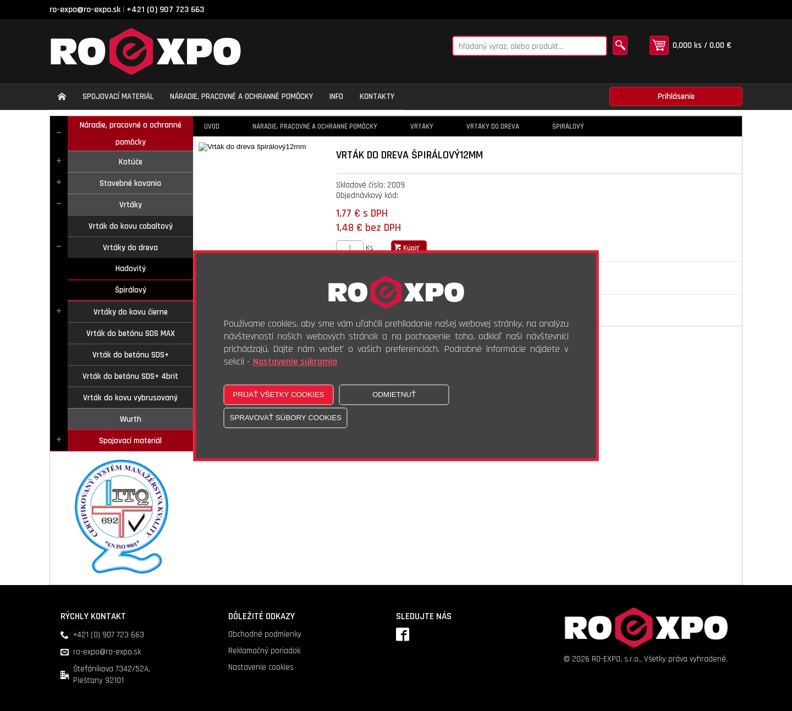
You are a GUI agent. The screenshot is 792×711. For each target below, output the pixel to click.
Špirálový (130, 290)
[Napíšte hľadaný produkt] (529, 46)
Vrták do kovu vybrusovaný (130, 398)
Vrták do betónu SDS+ (130, 355)
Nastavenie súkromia (295, 361)
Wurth (130, 419)
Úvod (211, 126)
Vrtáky (130, 205)
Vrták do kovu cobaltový (131, 226)
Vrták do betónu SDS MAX (130, 333)
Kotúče (130, 162)
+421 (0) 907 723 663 (165, 9)
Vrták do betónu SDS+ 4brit (130, 376)
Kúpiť (407, 248)
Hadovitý (131, 268)
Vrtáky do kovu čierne (131, 312)
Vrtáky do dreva (130, 247)
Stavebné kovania (130, 183)
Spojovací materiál (130, 441)
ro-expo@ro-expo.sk (85, 9)
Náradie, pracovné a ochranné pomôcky (131, 133)
